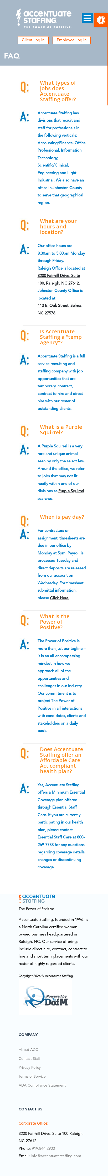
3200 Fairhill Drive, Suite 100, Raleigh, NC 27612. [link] (59, 280)
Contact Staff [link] (29, 1059)
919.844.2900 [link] (43, 1149)
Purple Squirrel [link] (71, 491)
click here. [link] (59, 598)
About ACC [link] (28, 1050)
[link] (101, 20)
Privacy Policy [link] (30, 1068)
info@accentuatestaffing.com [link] (56, 1156)
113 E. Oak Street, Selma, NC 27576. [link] (60, 310)
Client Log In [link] (33, 40)
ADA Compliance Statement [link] (42, 1085)
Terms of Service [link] (32, 1076)
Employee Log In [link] (71, 40)
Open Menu (87, 18)
